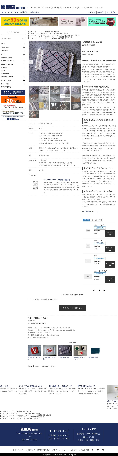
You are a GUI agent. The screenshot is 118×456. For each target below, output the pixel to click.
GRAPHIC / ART (6, 57)
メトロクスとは (13, 12)
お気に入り (101, 12)
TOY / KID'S (5, 73)
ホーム (4, 12)
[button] (79, 62)
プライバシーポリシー (60, 450)
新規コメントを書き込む (72, 308)
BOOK (3, 71)
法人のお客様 (84, 450)
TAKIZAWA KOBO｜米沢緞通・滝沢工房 (57, 180)
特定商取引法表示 (43, 450)
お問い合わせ (34, 12)
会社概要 (73, 450)
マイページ (91, 12)
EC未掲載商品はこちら (89, 212)
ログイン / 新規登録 (13, 32)
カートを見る (111, 12)
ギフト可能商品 (6, 87)
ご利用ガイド (24, 12)
